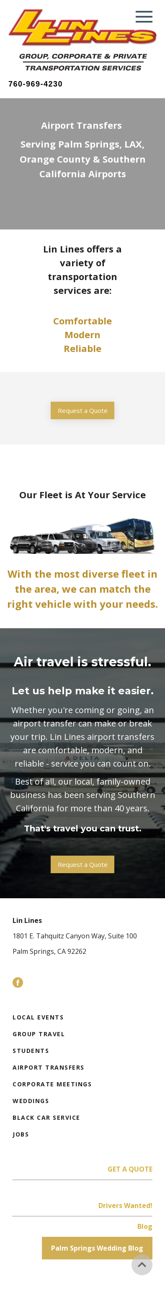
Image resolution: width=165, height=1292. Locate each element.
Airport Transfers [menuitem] (49, 1067)
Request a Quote (83, 410)
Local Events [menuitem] (38, 1017)
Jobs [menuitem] (21, 1134)
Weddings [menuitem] (31, 1101)
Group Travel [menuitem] (39, 1034)
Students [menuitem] (31, 1051)
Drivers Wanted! (125, 1205)
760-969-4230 (35, 84)
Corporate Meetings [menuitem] (52, 1084)
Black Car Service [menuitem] (46, 1117)
